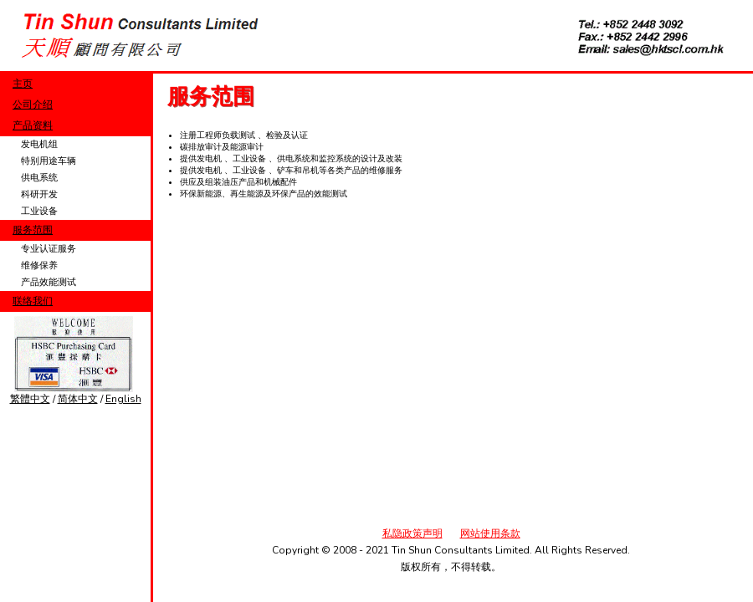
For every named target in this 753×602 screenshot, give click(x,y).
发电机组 (39, 144)
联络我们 (33, 301)
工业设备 (39, 211)
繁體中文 (30, 399)
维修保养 (39, 265)
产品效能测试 (48, 282)
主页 (23, 83)
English (123, 399)
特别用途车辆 (48, 161)
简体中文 (78, 399)
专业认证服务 (48, 248)
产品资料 (33, 125)
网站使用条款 (490, 533)
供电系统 (39, 177)
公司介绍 (33, 104)
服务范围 (33, 230)
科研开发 (39, 194)
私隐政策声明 (412, 533)
